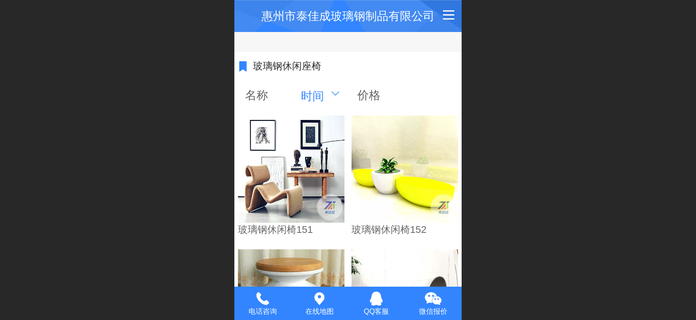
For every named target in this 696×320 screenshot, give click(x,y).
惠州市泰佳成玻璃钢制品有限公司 (348, 16)
